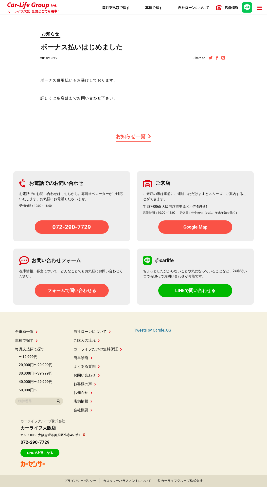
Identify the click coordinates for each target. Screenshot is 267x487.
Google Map (195, 227)
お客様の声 (84, 384)
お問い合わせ (86, 375)
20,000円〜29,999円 (36, 365)
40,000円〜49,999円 (36, 382)
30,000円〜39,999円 (36, 373)
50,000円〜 (28, 390)
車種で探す (26, 340)
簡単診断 (82, 358)
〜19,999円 (28, 357)
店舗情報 (82, 401)
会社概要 (82, 410)
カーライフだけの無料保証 (97, 349)
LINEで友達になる (40, 453)
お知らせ (50, 33)
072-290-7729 (71, 227)
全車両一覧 (26, 331)
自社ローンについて (92, 331)
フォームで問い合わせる (71, 290)
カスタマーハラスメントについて (127, 481)
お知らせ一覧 (133, 136)
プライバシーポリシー (80, 481)
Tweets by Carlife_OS (152, 330)
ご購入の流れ (86, 340)
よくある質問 (86, 366)
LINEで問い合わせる (195, 290)
